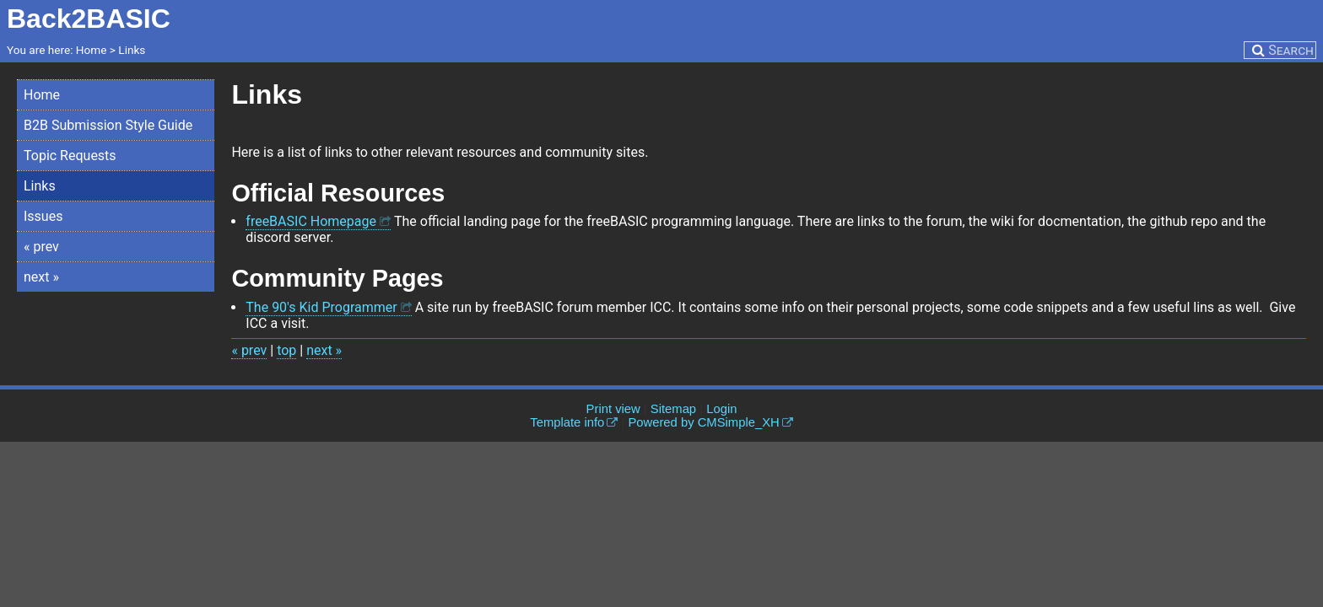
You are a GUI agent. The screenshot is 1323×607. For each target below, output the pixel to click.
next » (41, 277)
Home (42, 95)
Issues (43, 216)
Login (721, 409)
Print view (613, 409)
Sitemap (673, 409)
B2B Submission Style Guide (108, 125)
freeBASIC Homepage (311, 221)
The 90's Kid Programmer (321, 307)
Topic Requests (70, 156)
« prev (41, 247)
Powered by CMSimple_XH (703, 422)
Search (1291, 50)
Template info (567, 422)
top (286, 350)
